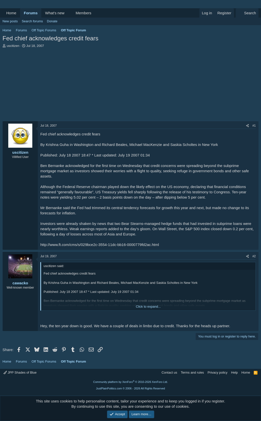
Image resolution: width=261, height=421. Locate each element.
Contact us (169, 372)
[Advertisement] (130, 86)
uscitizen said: (54, 266)
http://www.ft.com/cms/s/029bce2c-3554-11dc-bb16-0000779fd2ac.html (99, 244)
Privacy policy (217, 372)
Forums (31, 13)
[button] (68, 13)
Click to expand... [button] (148, 306)
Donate (52, 21)
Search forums (32, 21)
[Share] (247, 126)
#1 (254, 125)
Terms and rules (192, 372)
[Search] (247, 13)
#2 (254, 256)
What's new (54, 13)
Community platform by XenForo (130, 381)
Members (83, 13)
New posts (10, 21)
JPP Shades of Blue (20, 372)
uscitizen (13, 46)
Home (11, 13)
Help (234, 372)
